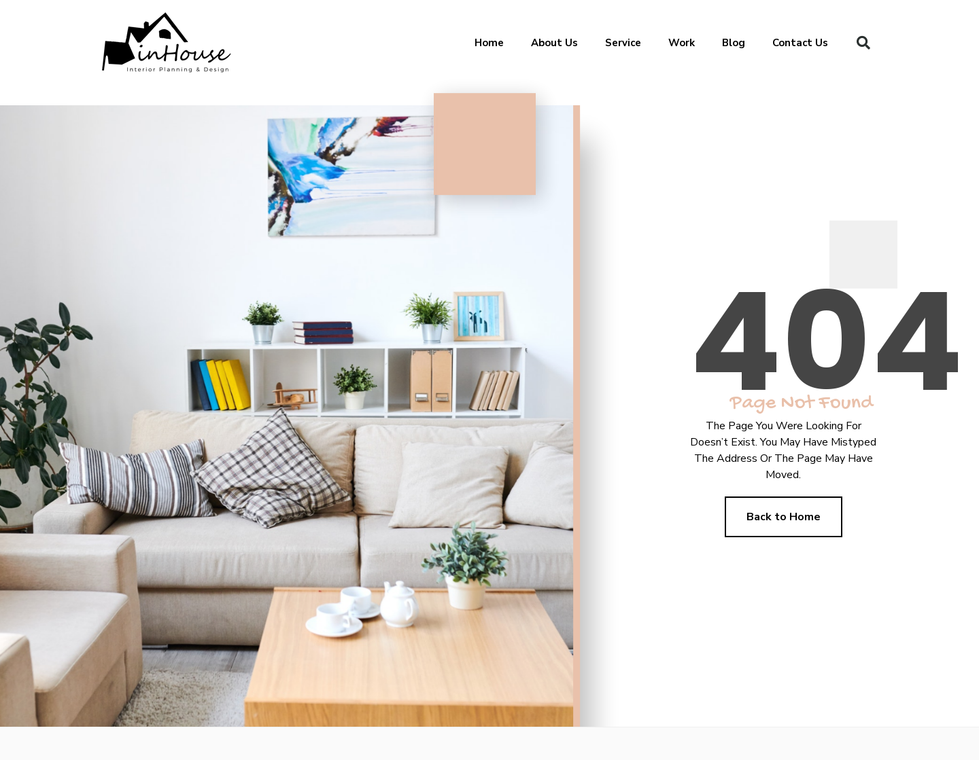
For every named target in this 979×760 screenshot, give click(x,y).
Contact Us (800, 43)
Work (681, 43)
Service (623, 43)
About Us (554, 43)
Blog (733, 43)
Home (489, 43)
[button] (863, 42)
